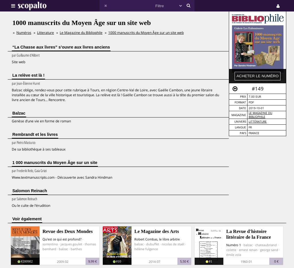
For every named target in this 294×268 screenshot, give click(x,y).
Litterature (45, 32)
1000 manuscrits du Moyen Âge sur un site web (146, 32)
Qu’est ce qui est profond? (62, 239)
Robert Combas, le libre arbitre (157, 239)
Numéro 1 (233, 245)
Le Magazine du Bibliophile (260, 115)
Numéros (23, 32)
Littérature (258, 122)
